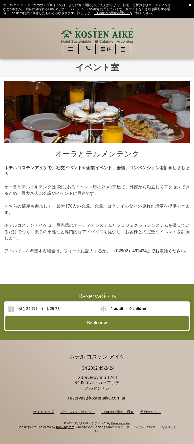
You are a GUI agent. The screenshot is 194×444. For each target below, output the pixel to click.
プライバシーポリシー (77, 412)
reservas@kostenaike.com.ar (97, 398)
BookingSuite (120, 423)
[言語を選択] (105, 49)
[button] (92, 134)
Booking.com (65, 427)
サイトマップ (43, 412)
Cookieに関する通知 (117, 412)
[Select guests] (123, 309)
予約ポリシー (150, 412)
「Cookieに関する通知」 (112, 13)
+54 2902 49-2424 (97, 368)
